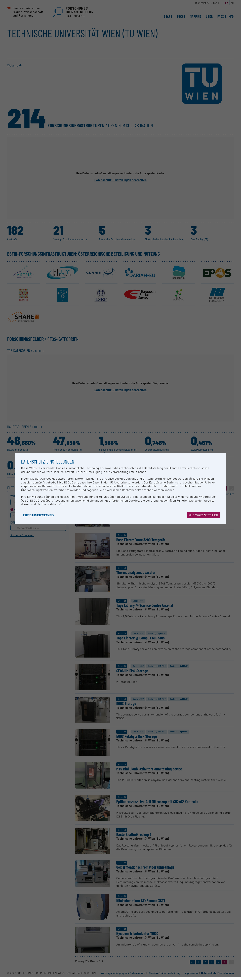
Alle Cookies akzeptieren (203, 515)
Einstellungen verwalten (38, 515)
